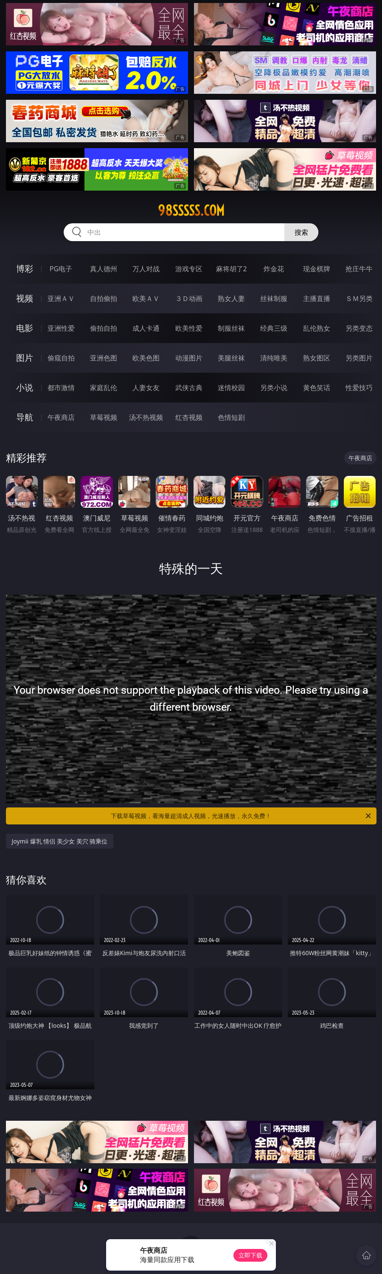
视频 (24, 298)
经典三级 (273, 328)
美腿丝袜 (231, 358)
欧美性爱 (188, 328)
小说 (24, 387)
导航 (24, 417)
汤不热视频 (146, 417)
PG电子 (61, 268)
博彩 (24, 268)
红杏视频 (188, 417)
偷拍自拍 (103, 328)
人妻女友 (146, 387)
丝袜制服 (273, 298)
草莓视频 (103, 417)
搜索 (301, 232)
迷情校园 (231, 387)
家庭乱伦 (103, 387)
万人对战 (146, 268)
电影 (24, 328)
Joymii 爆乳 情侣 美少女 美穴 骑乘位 (60, 841)
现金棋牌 (316, 268)
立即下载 (250, 1255)
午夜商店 (61, 417)
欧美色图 (146, 358)
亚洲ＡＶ (61, 298)
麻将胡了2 (231, 268)
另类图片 (359, 358)
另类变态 (359, 328)
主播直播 (316, 298)
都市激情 (61, 387)
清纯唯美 (273, 358)
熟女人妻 (231, 298)
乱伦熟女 (316, 328)
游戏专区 (188, 268)
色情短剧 (231, 417)
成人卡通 (146, 328)
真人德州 (103, 268)
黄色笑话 (316, 387)
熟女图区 (316, 358)
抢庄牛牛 (359, 268)
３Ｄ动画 (188, 298)
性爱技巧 (359, 387)
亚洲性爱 (61, 328)
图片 (24, 357)
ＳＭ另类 (359, 298)
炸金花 (274, 268)
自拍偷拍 (103, 298)
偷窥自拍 (61, 358)
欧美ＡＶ (146, 298)
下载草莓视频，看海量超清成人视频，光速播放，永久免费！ (241, 816)
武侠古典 (188, 387)
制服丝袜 (231, 328)
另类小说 (273, 387)
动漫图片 (188, 358)
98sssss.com (191, 210)
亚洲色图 (103, 358)
